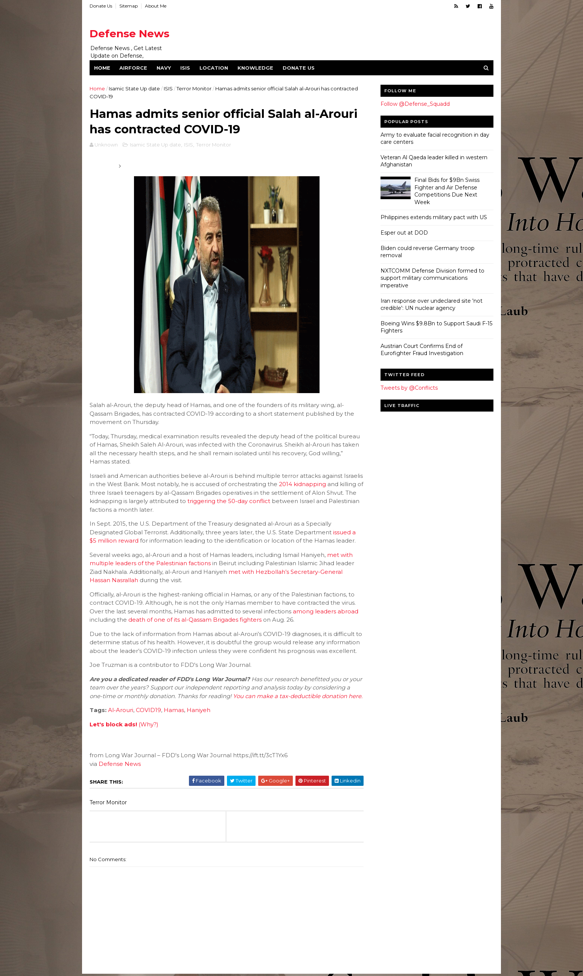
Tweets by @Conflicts (409, 387)
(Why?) (148, 724)
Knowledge (255, 68)
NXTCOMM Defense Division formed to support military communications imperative (432, 278)
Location (213, 68)
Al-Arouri (120, 710)
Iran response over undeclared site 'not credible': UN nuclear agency (432, 304)
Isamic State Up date (134, 88)
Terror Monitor (194, 88)
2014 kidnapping (302, 484)
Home (102, 68)
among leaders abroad (325, 611)
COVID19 (148, 710)
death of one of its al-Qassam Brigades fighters (195, 619)
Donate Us (101, 6)
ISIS (185, 68)
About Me (155, 6)
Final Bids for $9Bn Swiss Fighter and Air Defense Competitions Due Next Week (446, 191)
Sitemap (128, 6)
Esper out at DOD (404, 232)
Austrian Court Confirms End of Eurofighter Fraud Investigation (422, 350)
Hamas (174, 710)
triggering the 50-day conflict (228, 501)
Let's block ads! (113, 724)
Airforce (133, 68)
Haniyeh (198, 710)
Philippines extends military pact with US (434, 217)
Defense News (129, 33)
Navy (164, 68)
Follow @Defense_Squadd (415, 104)
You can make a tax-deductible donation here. (297, 696)
